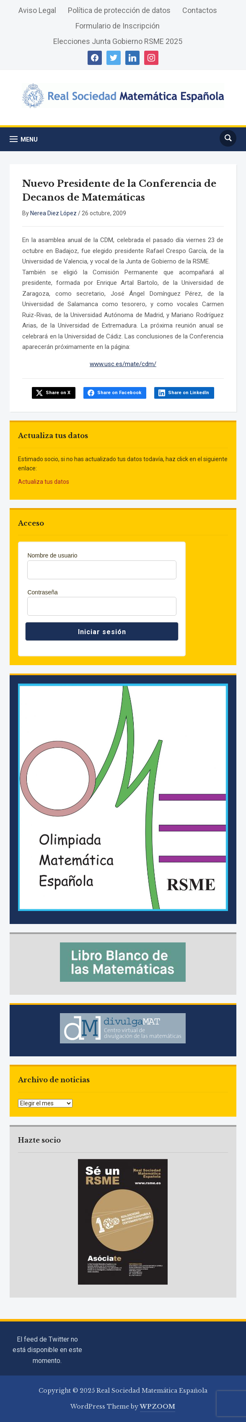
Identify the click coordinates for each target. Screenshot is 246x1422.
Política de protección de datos (119, 10)
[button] (24, 139)
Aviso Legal (37, 10)
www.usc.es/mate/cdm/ (123, 364)
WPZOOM (157, 1406)
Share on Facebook (119, 392)
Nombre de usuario (52, 555)
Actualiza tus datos (43, 481)
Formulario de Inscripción (117, 25)
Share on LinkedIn (188, 392)
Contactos (199, 10)
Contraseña (42, 592)
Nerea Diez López (53, 213)
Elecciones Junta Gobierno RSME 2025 (117, 41)
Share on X (58, 392)
